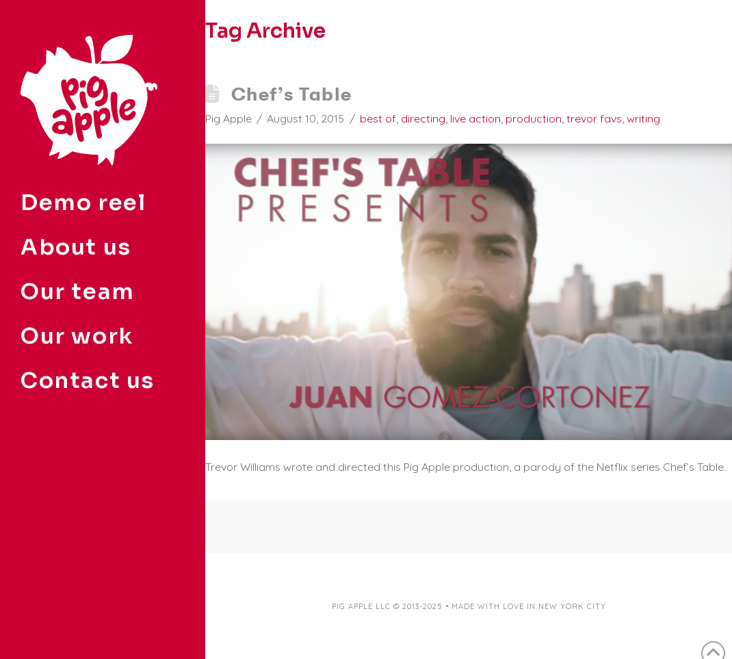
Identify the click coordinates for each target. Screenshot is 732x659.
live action (475, 118)
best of (378, 118)
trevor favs (594, 118)
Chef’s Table (291, 94)
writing (643, 118)
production (534, 118)
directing (423, 118)
